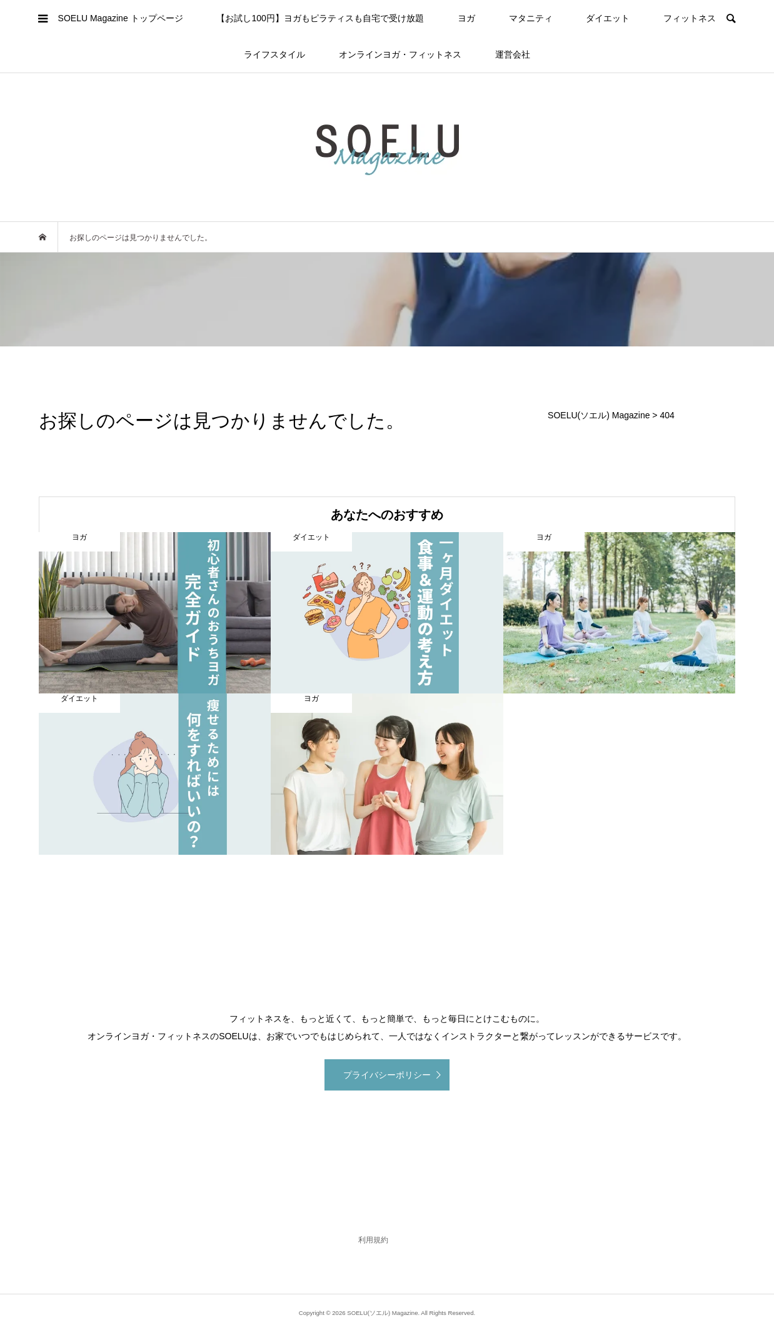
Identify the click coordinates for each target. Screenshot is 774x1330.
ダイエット (608, 18)
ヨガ (466, 18)
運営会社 (512, 54)
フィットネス (689, 18)
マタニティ (531, 18)
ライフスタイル (274, 54)
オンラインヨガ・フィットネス (400, 54)
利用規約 (373, 1240)
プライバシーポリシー (387, 1075)
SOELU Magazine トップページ (120, 18)
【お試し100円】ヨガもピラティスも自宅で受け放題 (319, 18)
